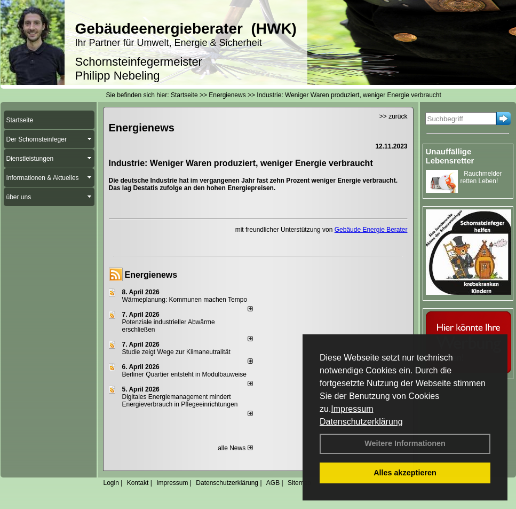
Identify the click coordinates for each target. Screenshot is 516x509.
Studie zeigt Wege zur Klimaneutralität (176, 352)
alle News (235, 448)
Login (111, 483)
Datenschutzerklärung (361, 421)
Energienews (151, 274)
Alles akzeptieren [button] (405, 472)
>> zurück (393, 116)
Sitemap (299, 483)
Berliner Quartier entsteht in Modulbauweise (184, 374)
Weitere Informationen (405, 443)
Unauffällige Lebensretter (450, 156)
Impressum (352, 408)
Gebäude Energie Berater (371, 229)
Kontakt (138, 483)
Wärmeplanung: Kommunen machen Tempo (185, 299)
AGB (273, 483)
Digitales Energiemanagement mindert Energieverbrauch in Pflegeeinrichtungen (180, 400)
